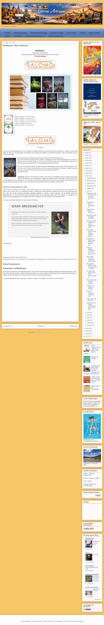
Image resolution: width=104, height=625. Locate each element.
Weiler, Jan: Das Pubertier (91, 299)
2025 (87, 155)
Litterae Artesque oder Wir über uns (35, 36)
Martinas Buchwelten (92, 574)
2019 (87, 171)
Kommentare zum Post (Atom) (43, 332)
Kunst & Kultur (18, 36)
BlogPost (82, 33)
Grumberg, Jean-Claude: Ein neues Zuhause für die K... (92, 224)
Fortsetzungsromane (41, 259)
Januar (89, 325)
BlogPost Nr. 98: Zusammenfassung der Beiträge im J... (92, 196)
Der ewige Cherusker (29, 125)
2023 (87, 160)
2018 (87, 173)
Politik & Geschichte (94, 33)
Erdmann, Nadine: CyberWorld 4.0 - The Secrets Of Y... (92, 251)
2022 (87, 163)
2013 (87, 336)
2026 (87, 153)
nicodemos (68, 621)
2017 (87, 176)
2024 (87, 158)
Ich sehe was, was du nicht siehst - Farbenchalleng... (92, 274)
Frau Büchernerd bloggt (56, 33)
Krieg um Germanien (29, 118)
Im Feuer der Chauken (30, 116)
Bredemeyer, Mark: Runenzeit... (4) (91, 204)
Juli (88, 191)
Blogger (81, 621)
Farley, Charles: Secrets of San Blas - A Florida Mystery (96, 379)
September (90, 186)
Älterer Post (73, 326)
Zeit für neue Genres (91, 587)
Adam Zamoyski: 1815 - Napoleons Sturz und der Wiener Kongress (92, 349)
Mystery (61, 259)
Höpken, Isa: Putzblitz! (95, 357)
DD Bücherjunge (30, 259)
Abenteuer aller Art (12, 259)
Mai (88, 315)
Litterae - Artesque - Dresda (91, 478)
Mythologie (67, 259)
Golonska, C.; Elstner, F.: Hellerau (91, 287)
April (88, 317)
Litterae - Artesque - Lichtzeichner (89, 474)
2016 (87, 328)
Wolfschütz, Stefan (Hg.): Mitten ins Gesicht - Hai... (91, 242)
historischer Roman (53, 259)
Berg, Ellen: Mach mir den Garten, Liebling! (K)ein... (91, 233)
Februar (89, 322)
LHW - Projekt (87, 481)
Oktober (89, 183)
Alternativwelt (21, 259)
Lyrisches (7, 36)
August (89, 188)
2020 (87, 168)
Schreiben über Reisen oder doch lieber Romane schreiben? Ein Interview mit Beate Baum (91, 370)
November (90, 181)
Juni (88, 312)
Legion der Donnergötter (30, 121)
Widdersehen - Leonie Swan (96, 543)
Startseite (7, 33)
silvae (87, 553)
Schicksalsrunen (28, 123)
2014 (87, 333)
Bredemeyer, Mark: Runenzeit (90, 211)
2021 (87, 165)
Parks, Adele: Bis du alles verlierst (92, 281)
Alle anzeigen (98, 599)
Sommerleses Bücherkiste (89, 539)
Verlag (41, 147)
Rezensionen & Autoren (20, 33)
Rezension (73, 259)
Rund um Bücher (71, 33)
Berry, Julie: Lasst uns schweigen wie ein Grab (91, 259)
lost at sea (95, 554)
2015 (87, 331)
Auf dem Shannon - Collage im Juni (90, 294)
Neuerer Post (7, 326)
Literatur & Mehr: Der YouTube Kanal (89, 484)
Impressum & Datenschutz (56, 36)
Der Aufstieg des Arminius (30, 119)
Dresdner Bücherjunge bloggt (39, 33)
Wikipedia (30, 180)
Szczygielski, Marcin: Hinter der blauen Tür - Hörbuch (92, 266)
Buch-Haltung (89, 566)
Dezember (90, 178)
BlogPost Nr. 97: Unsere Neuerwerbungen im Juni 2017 (91, 306)
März (88, 320)
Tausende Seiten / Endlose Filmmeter (92, 216)
